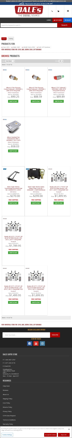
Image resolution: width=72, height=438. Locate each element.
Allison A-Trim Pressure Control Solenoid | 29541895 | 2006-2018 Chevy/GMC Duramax (10, 90)
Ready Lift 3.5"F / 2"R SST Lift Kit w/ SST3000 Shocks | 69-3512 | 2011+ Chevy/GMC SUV (10, 191)
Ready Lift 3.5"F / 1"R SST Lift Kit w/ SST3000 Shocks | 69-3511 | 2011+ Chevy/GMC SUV (45, 140)
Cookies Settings (7, 434)
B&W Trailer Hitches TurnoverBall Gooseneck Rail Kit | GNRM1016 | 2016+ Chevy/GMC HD (10, 140)
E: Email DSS (7, 271)
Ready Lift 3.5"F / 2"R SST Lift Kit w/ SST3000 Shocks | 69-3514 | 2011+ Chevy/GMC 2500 (28, 191)
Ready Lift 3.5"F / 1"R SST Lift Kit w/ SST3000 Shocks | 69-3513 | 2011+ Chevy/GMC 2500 (62, 140)
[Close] (69, 429)
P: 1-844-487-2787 (9, 264)
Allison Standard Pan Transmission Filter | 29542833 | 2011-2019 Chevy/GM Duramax (62, 90)
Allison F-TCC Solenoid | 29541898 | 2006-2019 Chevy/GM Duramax (45, 90)
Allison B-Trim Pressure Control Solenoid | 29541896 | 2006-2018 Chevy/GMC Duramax (27, 90)
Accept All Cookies (50, 434)
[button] (36, 25)
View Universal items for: (21, 50)
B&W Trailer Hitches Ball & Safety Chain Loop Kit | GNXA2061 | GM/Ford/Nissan (28, 140)
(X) (2, 48)
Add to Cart (11, 102)
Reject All (63, 434)
